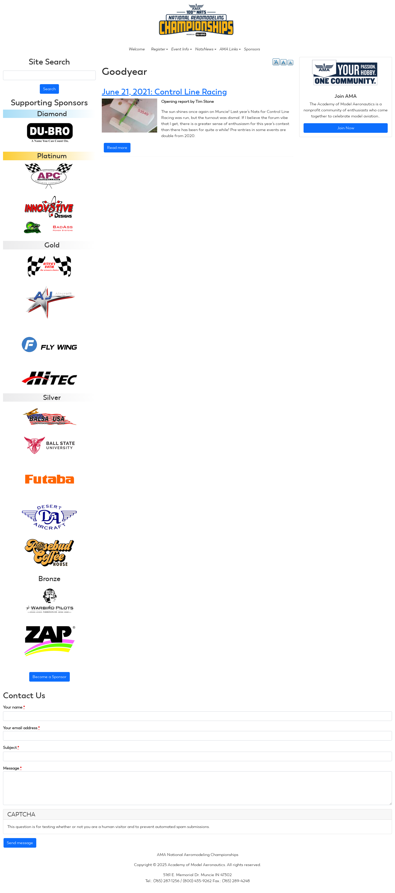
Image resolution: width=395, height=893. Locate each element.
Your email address (21, 727)
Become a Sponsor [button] (49, 676)
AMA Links (230, 49)
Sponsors (252, 49)
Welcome (137, 49)
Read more (118, 148)
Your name (14, 707)
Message (12, 768)
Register (159, 49)
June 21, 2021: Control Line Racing (164, 92)
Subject (11, 747)
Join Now (345, 127)
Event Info (181, 49)
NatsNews (205, 49)
